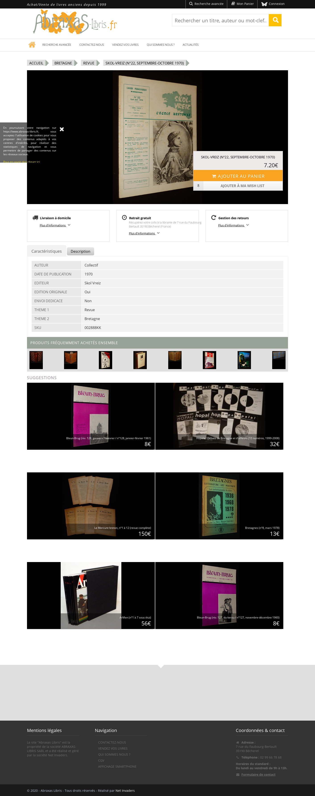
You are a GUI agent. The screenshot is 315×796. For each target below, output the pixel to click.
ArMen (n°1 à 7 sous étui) (135, 617)
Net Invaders (125, 790)
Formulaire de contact (258, 774)
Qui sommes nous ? (160, 45)
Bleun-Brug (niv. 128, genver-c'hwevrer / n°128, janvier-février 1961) (108, 438)
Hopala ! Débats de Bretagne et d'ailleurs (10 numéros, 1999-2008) (238, 438)
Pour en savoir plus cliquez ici (21, 209)
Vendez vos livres (125, 45)
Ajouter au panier (238, 176)
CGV (101, 760)
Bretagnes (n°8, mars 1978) (262, 528)
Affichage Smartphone (117, 766)
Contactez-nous (91, 45)
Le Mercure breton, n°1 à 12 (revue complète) (122, 528)
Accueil (36, 63)
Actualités (191, 45)
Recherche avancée (56, 45)
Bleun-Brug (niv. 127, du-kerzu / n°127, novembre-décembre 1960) (238, 617)
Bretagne (63, 63)
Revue (88, 63)
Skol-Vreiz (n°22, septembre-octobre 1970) (145, 63)
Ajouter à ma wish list (229, 185)
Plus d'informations (56, 225)
